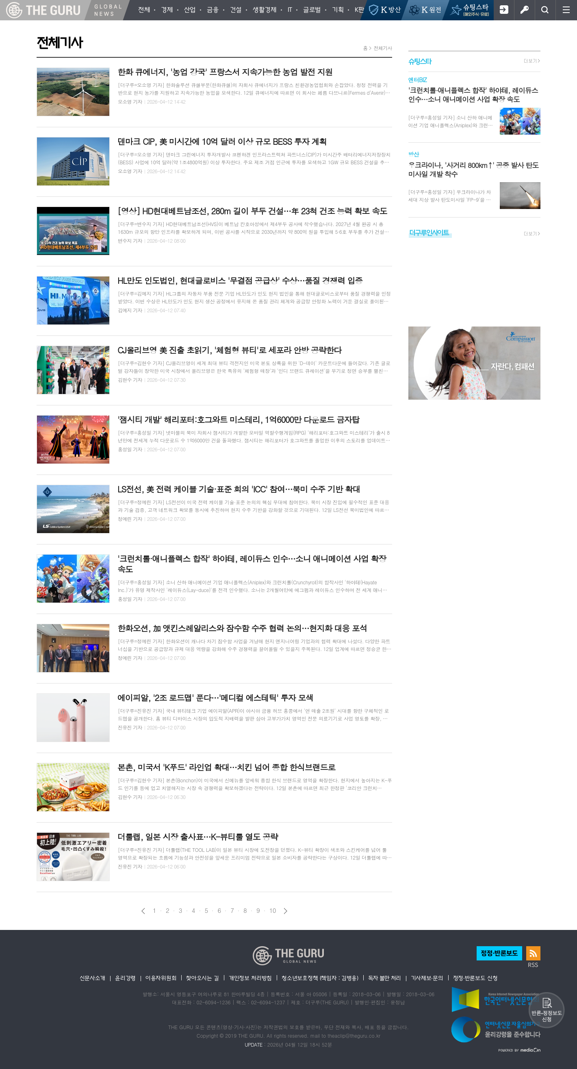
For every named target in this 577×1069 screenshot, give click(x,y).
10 (272, 910)
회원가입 (503, 10)
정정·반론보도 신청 (475, 978)
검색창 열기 (545, 10)
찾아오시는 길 (202, 978)
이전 (143, 911)
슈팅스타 (419, 61)
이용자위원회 (160, 978)
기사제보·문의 (427, 978)
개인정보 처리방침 (250, 978)
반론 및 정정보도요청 (546, 1010)
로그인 (524, 10)
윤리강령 (125, 978)
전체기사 (382, 47)
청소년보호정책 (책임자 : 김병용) (320, 978)
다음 (285, 911)
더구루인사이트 (429, 232)
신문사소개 (93, 978)
